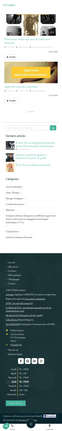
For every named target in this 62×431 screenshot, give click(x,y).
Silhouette (10, 210)
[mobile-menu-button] (31, 424)
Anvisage (10, 294)
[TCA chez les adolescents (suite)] (10, 167)
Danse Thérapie (12, 192)
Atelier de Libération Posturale (19, 237)
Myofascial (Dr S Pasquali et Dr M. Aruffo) (24, 315)
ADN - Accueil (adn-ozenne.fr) (19, 303)
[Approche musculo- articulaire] (31, 72)
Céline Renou (12, 319)
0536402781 (16, 344)
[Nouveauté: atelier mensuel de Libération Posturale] (31, 25)
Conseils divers (12, 231)
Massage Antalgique (14, 198)
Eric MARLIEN (13, 324)
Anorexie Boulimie (14, 186)
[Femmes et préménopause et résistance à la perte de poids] (10, 157)
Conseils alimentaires (15, 204)
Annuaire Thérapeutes (27, 419)
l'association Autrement (35, 298)
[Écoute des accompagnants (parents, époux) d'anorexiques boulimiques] (10, 145)
